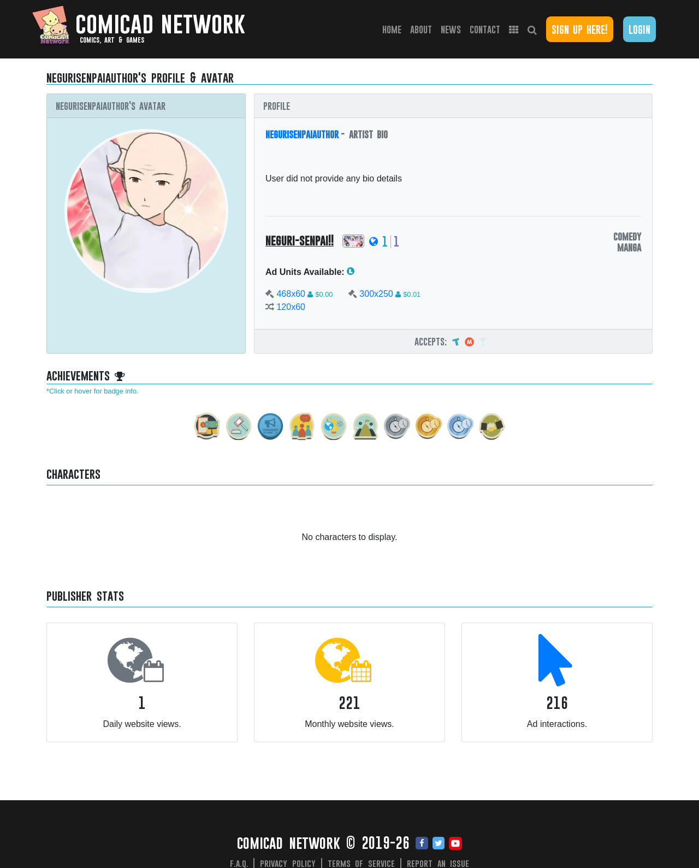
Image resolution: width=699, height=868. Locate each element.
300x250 (376, 293)
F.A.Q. (239, 863)
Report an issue (438, 863)
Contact (485, 29)
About (421, 29)
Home (394, 28)
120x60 (290, 307)
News (451, 29)
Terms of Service (361, 863)
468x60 (290, 293)
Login (639, 29)
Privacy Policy (288, 863)
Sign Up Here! (580, 29)
